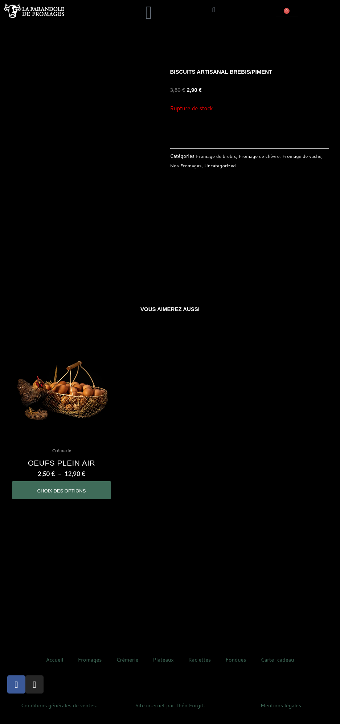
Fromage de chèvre (262, 155)
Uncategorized (237, 164)
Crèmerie (126, 665)
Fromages (88, 665)
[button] (101, 6)
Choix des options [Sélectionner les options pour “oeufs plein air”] (61, 493)
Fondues (237, 665)
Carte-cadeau (279, 665)
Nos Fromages (201, 164)
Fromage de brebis (217, 155)
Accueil (52, 665)
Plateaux (163, 665)
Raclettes (200, 665)
